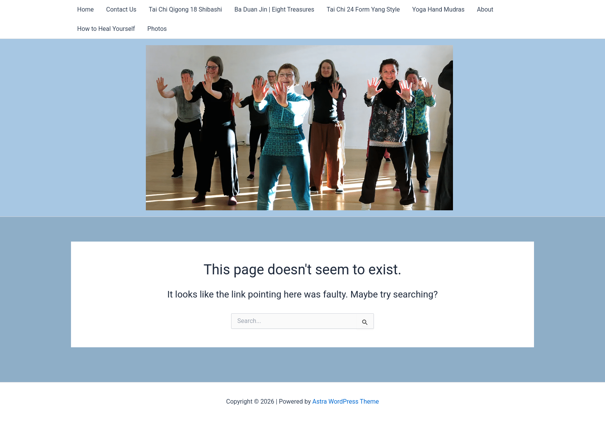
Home (85, 9)
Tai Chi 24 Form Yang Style (363, 9)
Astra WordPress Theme (346, 401)
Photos (157, 28)
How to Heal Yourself (106, 28)
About (485, 9)
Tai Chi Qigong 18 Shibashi (185, 9)
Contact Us (121, 9)
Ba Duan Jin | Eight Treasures (274, 9)
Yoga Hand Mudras (438, 9)
